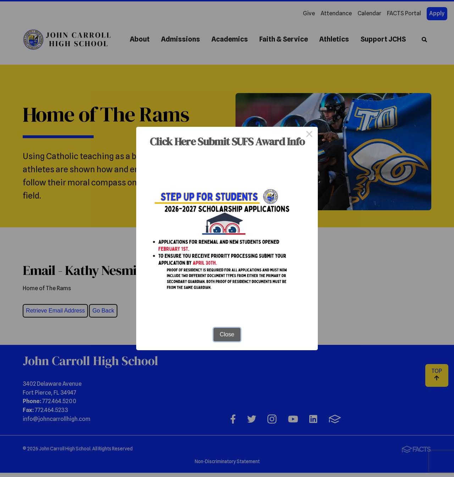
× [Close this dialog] (309, 135)
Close (227, 334)
